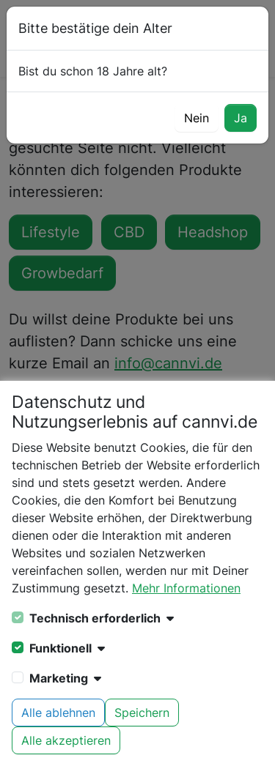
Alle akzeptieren (66, 740)
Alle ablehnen (58, 712)
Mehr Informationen (186, 588)
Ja (240, 118)
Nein (196, 118)
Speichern (141, 712)
